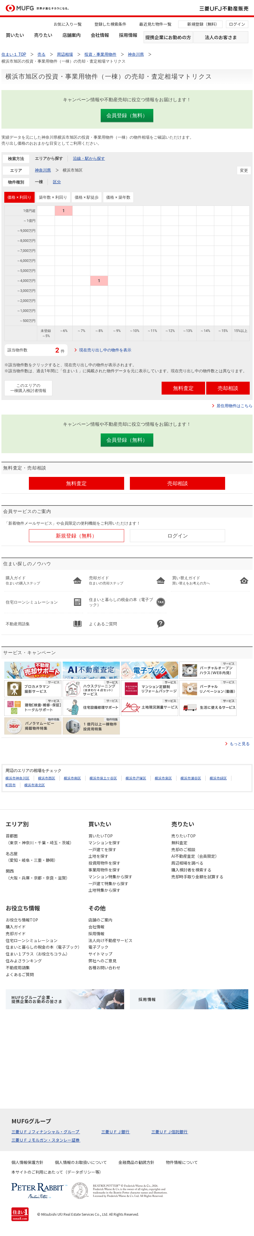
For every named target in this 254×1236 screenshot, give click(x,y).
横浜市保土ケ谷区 (103, 778)
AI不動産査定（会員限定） (195, 856)
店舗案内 (71, 34)
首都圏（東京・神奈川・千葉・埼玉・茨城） (40, 839)
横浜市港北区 (34, 785)
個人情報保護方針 (27, 1162)
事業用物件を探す (104, 870)
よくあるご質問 (20, 974)
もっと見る (240, 743)
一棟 (39, 182)
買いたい (15, 34)
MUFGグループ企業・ (36, 999)
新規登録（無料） (203, 24)
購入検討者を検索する (191, 870)
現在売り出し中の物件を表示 (105, 350)
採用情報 (128, 34)
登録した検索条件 (110, 24)
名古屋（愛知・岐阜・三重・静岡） (32, 857)
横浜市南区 (72, 778)
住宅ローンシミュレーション (31, 940)
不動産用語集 (18, 967)
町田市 (10, 785)
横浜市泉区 (163, 778)
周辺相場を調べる (187, 863)
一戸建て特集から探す (108, 883)
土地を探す (98, 856)
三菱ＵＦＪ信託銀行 (169, 1132)
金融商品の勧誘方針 (136, 1162)
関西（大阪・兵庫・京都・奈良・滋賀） (38, 874)
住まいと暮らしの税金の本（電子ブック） (44, 947)
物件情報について (182, 1162)
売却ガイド (16, 933)
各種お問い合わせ (104, 967)
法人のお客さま (221, 37)
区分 (57, 182)
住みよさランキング (24, 961)
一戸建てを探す (102, 849)
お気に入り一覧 (67, 24)
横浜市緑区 (218, 778)
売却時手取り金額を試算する (197, 876)
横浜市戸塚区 (136, 778)
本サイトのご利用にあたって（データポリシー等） (57, 1172)
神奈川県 (43, 170)
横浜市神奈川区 (17, 778)
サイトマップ (100, 954)
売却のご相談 (183, 849)
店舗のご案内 (100, 920)
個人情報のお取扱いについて (81, 1162)
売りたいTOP (183, 836)
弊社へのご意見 (102, 961)
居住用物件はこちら (235, 405)
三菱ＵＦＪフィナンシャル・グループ (45, 1132)
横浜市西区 (46, 778)
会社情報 (100, 34)
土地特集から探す (104, 890)
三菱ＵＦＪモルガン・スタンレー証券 (45, 1140)
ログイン (237, 24)
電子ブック (98, 947)
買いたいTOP (100, 836)
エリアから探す (49, 158)
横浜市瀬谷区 (190, 778)
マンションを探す (104, 842)
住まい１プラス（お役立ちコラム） (38, 954)
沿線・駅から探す (89, 158)
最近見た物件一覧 (155, 24)
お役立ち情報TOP (22, 920)
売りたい (43, 34)
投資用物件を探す (104, 863)
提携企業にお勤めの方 (168, 37)
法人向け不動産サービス (110, 940)
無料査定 (179, 842)
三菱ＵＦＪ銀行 (115, 1132)
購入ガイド (16, 927)
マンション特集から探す (110, 876)
